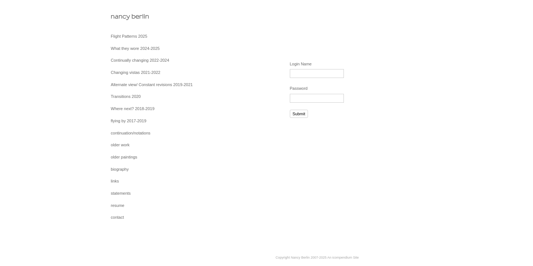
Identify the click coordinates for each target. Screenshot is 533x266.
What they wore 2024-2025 (135, 48)
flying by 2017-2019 (128, 121)
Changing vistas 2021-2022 (135, 72)
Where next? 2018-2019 (132, 108)
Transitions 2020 (126, 96)
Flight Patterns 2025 (129, 36)
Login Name (301, 64)
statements (121, 193)
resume (117, 205)
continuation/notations (130, 133)
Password (299, 88)
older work (120, 145)
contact (117, 217)
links (115, 181)
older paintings (124, 157)
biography (119, 169)
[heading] (129, 16)
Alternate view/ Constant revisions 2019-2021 (151, 84)
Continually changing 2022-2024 (140, 60)
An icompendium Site (343, 257)
